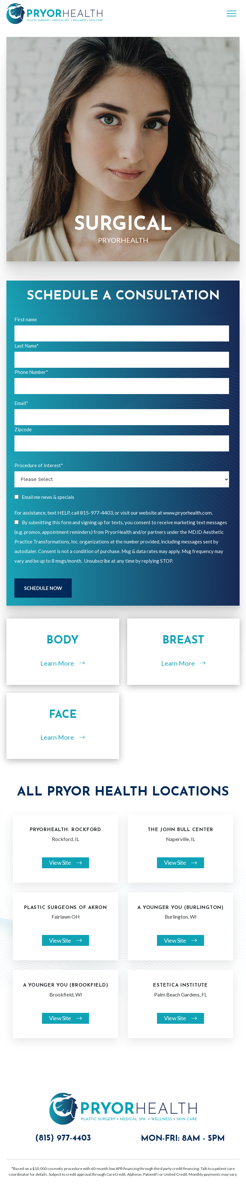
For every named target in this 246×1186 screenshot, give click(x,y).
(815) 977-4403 (63, 1138)
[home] (54, 13)
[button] (232, 13)
